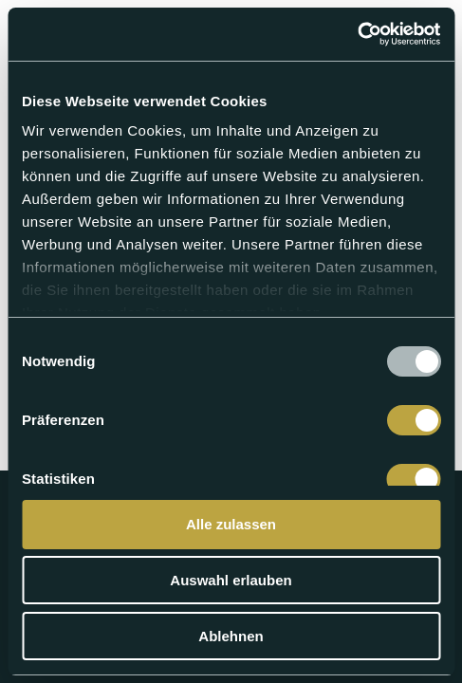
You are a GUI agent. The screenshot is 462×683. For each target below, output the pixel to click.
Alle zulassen (231, 524)
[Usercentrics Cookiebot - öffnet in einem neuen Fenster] (357, 34)
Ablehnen (230, 636)
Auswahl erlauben (230, 580)
